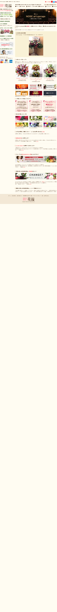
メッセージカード (20, 145)
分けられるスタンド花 (26, 154)
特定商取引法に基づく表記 (27, 195)
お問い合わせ (46, 195)
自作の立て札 (19, 138)
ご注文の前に (13, 195)
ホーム (9, 195)
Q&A (42, 195)
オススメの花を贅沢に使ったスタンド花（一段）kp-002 (50, 79)
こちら (43, 131)
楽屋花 (28, 26)
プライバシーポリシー (37, 195)
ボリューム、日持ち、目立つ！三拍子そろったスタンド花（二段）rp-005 (36, 79)
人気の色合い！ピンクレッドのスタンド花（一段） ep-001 (22, 79)
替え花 (30, 171)
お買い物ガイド (19, 195)
